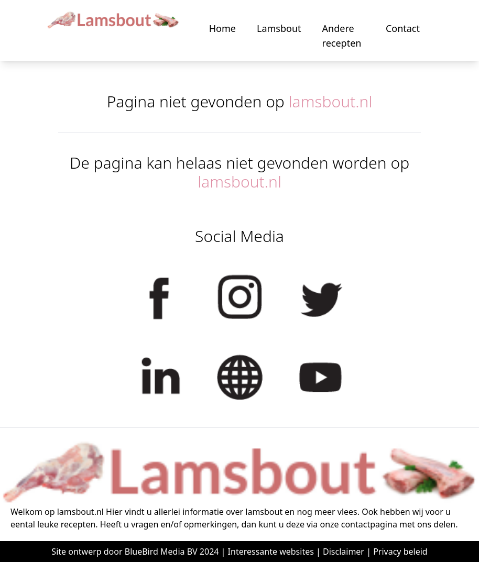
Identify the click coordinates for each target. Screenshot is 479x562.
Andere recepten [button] (342, 35)
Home (222, 28)
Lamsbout (279, 28)
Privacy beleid (400, 551)
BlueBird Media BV (161, 551)
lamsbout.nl (331, 101)
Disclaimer (343, 551)
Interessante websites (271, 551)
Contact (403, 28)
